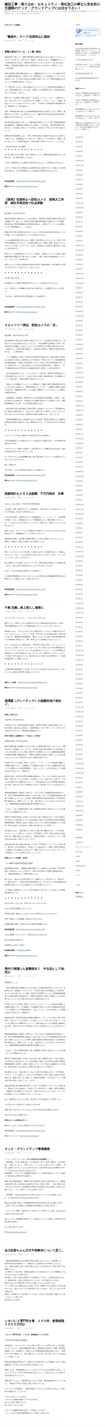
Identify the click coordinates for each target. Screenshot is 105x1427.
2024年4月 (79, 236)
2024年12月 (79, 203)
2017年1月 (79, 467)
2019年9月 (79, 382)
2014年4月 (79, 584)
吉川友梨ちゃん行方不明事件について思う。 (34, 1250)
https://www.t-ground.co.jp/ (28, 186)
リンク (77, 875)
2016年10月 (79, 476)
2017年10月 (79, 443)
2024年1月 (79, 241)
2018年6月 (79, 429)
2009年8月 (79, 820)
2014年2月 (79, 594)
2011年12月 (79, 707)
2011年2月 (79, 754)
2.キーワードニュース (83, 847)
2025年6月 (79, 184)
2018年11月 (79, 410)
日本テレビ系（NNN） (13, 504)
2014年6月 (79, 575)
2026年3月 (79, 146)
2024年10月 (79, 208)
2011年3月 (79, 749)
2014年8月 (79, 566)
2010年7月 (79, 787)
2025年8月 (79, 175)
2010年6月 (79, 792)
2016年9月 (79, 481)
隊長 (19, 40)
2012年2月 (79, 698)
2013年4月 (79, 636)
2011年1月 (79, 759)
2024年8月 (79, 217)
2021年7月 (79, 325)
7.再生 (77, 870)
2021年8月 (79, 321)
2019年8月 (79, 387)
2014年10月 (79, 556)
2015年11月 (79, 509)
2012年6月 (79, 679)
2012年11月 (79, 655)
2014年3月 (79, 589)
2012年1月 (79, 702)
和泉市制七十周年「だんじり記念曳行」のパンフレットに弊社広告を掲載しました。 (87, 67)
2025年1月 (79, 198)
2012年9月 (79, 665)
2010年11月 (79, 768)
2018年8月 (79, 420)
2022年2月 (79, 302)
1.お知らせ (79, 842)
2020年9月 (79, 349)
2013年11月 (79, 608)
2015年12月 (79, 504)
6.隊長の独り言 (80, 866)
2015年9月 (79, 519)
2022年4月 (79, 297)
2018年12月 (79, 406)
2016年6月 (79, 490)
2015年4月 (79, 537)
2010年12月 (79, 763)
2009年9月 (79, 815)
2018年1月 (79, 434)
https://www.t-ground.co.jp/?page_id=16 (31, 181)
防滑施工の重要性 (24, 950)
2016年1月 (79, 500)
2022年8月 (79, 292)
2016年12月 (79, 471)
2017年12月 (79, 438)
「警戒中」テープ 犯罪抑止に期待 (27, 36)
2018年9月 (79, 415)
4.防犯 (77, 856)
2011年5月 (79, 740)
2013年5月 (79, 632)
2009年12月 (79, 806)
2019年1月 (79, 401)
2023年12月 (79, 245)
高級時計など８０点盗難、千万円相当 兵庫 (34, 493)
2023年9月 (79, 255)
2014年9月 (79, 561)
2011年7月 (79, 731)
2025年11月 (79, 165)
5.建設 (77, 861)
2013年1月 (79, 646)
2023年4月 (79, 264)
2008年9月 (79, 829)
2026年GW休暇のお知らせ (84, 60)
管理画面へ (79, 896)
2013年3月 (79, 641)
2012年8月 (79, 669)
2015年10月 (79, 514)
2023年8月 (79, 259)
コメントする (28, 40)
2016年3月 (79, 495)
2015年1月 (79, 547)
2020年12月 (79, 344)
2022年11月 (79, 278)
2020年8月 (79, 354)
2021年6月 (79, 330)
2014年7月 (79, 570)
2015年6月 (79, 528)
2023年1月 (79, 269)
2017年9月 (79, 448)
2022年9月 (79, 288)
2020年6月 (79, 358)
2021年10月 (79, 316)
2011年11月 (79, 712)
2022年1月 (79, 307)
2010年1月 (79, 801)
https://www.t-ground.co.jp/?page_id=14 (23, 1170)
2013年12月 (79, 603)
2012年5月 (79, 683)
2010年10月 (79, 773)
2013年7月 (79, 627)
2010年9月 (79, 778)
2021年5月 (79, 335)
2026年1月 (79, 156)
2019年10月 (79, 377)
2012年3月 (79, 693)
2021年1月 (79, 339)
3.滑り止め (79, 852)
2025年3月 (79, 193)
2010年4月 (79, 796)
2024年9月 (79, 212)
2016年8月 (79, 486)
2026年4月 (79, 142)
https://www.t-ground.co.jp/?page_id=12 (24, 1198)
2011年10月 (79, 716)
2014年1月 (79, 599)
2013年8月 (79, 622)
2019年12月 (79, 373)
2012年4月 (79, 688)
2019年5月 (79, 391)
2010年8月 (79, 782)
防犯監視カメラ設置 (12, 1300)
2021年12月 (79, 311)
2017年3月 (79, 462)
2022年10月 (79, 283)
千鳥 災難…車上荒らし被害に (24, 607)
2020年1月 (79, 368)
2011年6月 (79, 735)
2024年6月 (79, 226)
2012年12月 (79, 650)
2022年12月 (79, 274)
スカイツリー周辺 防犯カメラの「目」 (32, 325)
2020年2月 (79, 363)
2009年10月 (79, 811)
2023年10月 (79, 250)
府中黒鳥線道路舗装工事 (83, 73)
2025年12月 (79, 161)
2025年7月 (79, 179)
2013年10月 (79, 613)
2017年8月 (79, 453)
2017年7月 (79, 457)
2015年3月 (79, 542)
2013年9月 (79, 617)
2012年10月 (79, 660)
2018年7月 (79, 424)
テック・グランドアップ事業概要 (27, 1149)
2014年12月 (79, 551)
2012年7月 (79, 674)
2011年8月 (79, 726)
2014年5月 (79, 580)
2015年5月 (79, 533)
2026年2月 (79, 151)
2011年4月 (79, 745)
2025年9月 (79, 170)
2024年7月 (79, 222)
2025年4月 (79, 189)
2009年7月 (79, 825)
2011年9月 (79, 721)
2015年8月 (79, 523)
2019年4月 (79, 396)
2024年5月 (79, 231)
